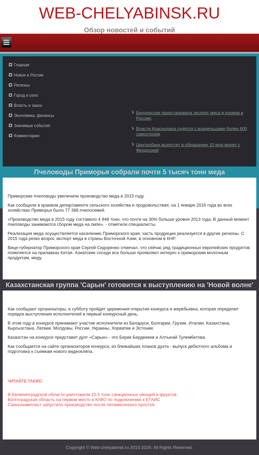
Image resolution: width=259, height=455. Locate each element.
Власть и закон (28, 105)
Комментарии (26, 135)
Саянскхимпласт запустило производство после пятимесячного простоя (81, 404)
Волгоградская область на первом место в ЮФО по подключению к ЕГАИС (84, 399)
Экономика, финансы (34, 115)
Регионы (22, 85)
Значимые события (32, 125)
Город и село (26, 95)
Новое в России (29, 75)
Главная (21, 65)
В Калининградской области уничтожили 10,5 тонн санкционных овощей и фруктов (92, 394)
